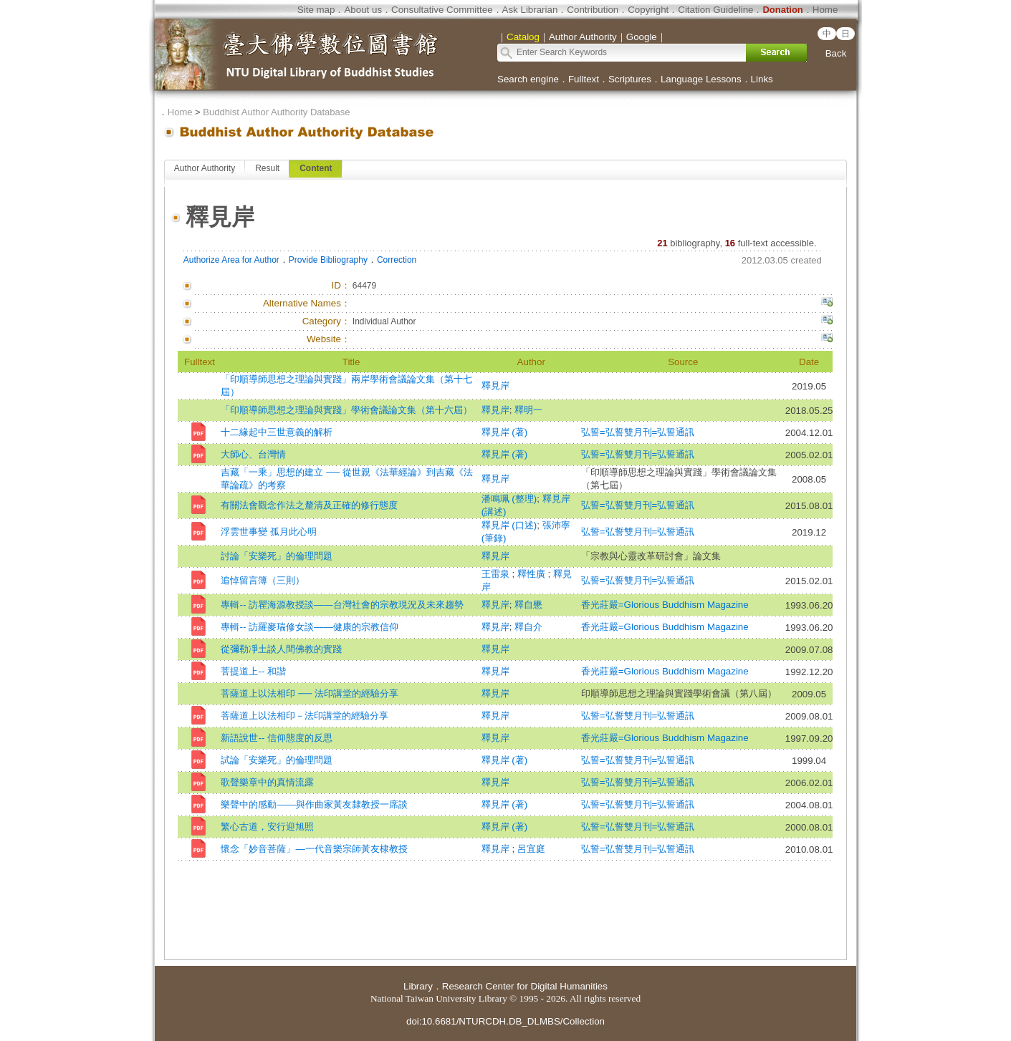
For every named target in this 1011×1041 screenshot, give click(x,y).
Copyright (648, 9)
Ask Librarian (530, 9)
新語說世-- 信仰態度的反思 (276, 737)
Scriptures (629, 79)
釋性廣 (532, 573)
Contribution (592, 9)
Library (418, 986)
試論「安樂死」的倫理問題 (276, 760)
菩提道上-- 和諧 (253, 671)
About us (363, 9)
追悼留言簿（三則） (263, 580)
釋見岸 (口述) (509, 525)
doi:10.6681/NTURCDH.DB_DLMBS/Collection (505, 1021)
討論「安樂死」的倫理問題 (276, 556)
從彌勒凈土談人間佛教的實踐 (281, 649)
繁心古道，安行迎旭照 (267, 826)
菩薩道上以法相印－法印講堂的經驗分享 (304, 715)
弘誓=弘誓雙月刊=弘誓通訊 (638, 432)
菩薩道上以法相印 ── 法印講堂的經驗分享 (309, 693)
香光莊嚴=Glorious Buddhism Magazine (665, 604)
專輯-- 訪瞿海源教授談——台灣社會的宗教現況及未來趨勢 (342, 604)
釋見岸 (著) (504, 432)
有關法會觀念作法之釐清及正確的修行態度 (309, 505)
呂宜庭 (531, 848)
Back (836, 53)
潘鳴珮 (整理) (509, 498)
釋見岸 (495, 385)
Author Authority (204, 168)
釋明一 (528, 410)
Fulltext (583, 79)
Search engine (528, 79)
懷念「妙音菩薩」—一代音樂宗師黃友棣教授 (314, 848)
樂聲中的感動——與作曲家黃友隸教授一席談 (314, 804)
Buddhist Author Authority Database (276, 112)
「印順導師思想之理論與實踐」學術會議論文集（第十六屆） (346, 410)
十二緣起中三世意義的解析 (276, 432)
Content (316, 168)
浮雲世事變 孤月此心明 (269, 531)
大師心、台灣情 (253, 454)
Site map (316, 9)
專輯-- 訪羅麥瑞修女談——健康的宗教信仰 (309, 626)
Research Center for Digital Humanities (525, 986)
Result (267, 168)
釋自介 (528, 626)
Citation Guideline (715, 9)
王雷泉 (496, 573)
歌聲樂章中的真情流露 (267, 782)
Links (762, 79)
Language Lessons (701, 79)
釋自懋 (528, 604)
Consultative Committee (441, 9)
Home (825, 9)
